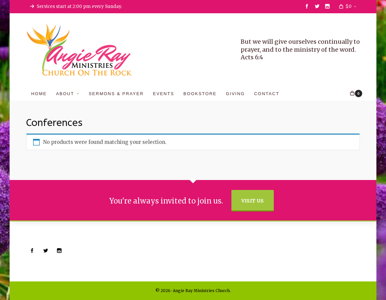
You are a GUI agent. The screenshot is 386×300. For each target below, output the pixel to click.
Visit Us (252, 201)
